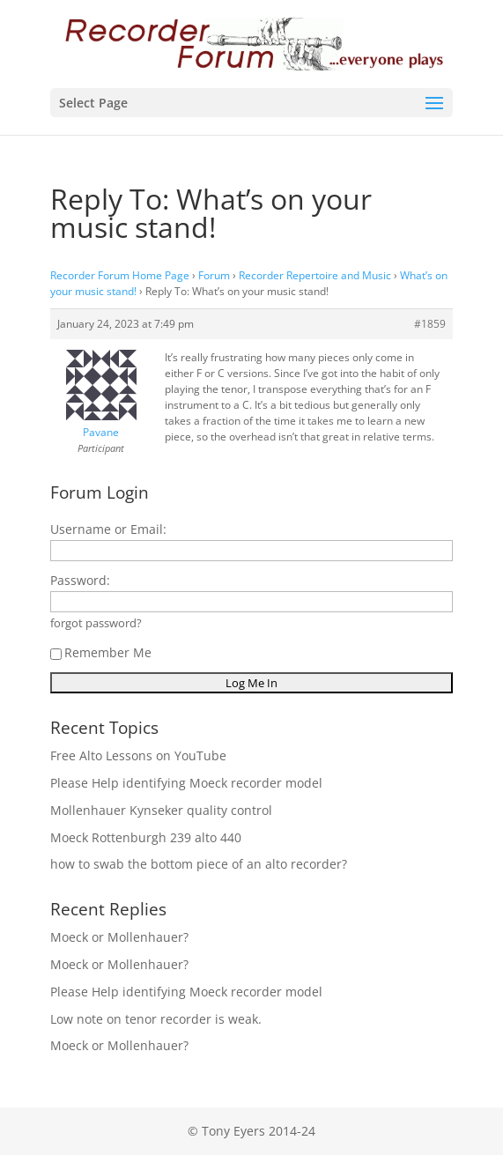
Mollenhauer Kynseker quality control (161, 810)
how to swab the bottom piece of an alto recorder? (198, 863)
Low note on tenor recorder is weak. (156, 1019)
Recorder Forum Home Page (119, 275)
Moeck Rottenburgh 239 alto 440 (145, 837)
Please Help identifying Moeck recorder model (186, 782)
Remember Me (101, 652)
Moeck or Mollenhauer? (119, 937)
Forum (214, 275)
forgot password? (96, 623)
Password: (80, 580)
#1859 (430, 323)
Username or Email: (108, 529)
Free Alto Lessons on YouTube (138, 755)
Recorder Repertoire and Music (315, 275)
